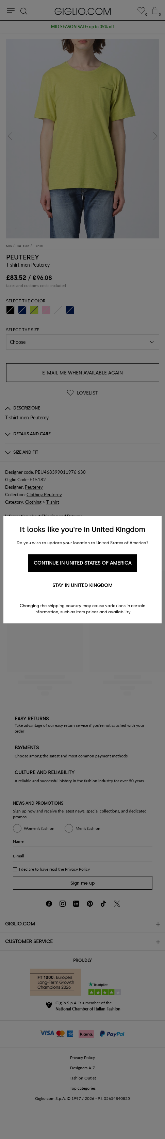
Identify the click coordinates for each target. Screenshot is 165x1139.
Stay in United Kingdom (82, 585)
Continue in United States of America (82, 563)
